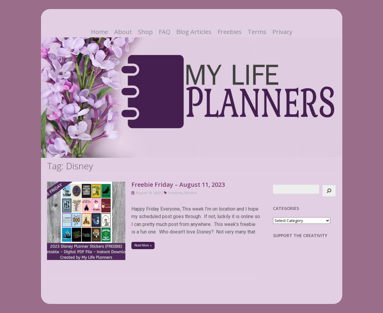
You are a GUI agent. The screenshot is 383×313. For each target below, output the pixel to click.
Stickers (190, 193)
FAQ (164, 32)
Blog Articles (194, 32)
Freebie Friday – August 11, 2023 (178, 184)
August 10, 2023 (148, 193)
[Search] (329, 191)
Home (99, 32)
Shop (145, 32)
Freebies (230, 32)
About (123, 32)
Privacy (282, 32)
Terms (257, 32)
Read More (143, 245)
